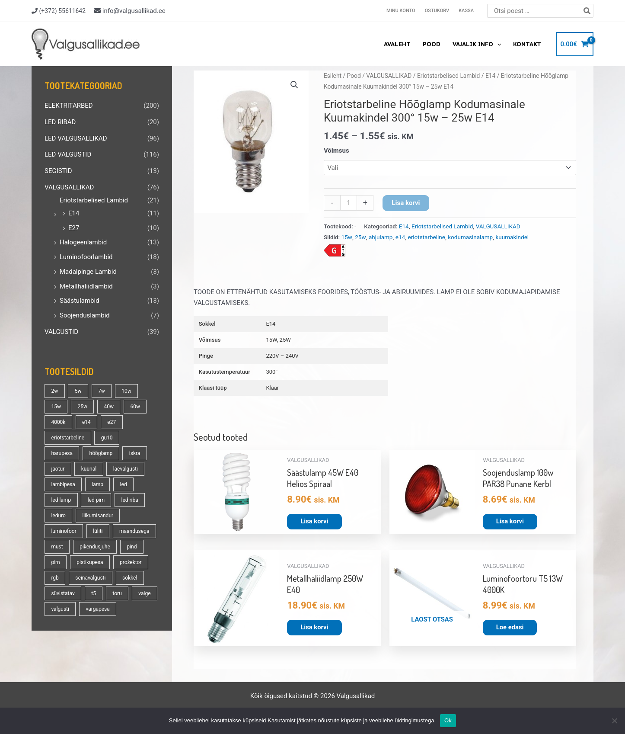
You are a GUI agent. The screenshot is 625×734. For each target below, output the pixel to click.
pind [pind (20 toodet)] (132, 547)
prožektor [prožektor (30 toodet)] (130, 562)
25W (285, 340)
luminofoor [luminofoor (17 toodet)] (63, 531)
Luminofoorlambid (86, 257)
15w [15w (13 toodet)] (56, 407)
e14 (400, 237)
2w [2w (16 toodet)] (54, 391)
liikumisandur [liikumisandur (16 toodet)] (97, 516)
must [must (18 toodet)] (57, 547)
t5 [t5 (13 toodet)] (93, 593)
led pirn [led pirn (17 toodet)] (96, 500)
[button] (294, 85)
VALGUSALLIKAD (69, 187)
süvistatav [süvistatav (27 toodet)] (62, 593)
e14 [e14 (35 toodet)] (86, 422)
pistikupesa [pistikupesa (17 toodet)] (90, 562)
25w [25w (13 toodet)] (82, 407)
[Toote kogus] (348, 203)
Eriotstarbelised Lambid (94, 200)
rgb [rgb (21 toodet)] (54, 578)
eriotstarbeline (426, 237)
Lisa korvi (406, 203)
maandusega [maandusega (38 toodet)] (134, 531)
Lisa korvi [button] (314, 521)
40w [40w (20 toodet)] (109, 407)
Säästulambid (79, 300)
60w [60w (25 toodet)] (135, 407)
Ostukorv (437, 10)
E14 (73, 213)
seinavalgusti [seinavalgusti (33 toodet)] (90, 578)
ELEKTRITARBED (69, 105)
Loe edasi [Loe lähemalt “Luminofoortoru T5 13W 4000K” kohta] (510, 627)
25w (360, 237)
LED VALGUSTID (68, 154)
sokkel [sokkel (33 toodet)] (129, 578)
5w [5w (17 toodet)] (78, 391)
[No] (614, 720)
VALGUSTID (61, 332)
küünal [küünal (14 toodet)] (88, 469)
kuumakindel (512, 237)
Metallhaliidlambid (86, 286)
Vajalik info (477, 44)
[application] (497, 44)
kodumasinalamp (470, 237)
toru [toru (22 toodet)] (116, 593)
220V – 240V (282, 356)
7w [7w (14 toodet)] (101, 391)
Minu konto (400, 10)
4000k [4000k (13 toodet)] (58, 422)
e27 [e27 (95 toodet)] (111, 422)
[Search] (587, 10)
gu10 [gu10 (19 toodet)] (107, 438)
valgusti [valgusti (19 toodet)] (60, 609)
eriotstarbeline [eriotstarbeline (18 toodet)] (67, 438)
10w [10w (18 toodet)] (126, 391)
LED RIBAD (60, 122)
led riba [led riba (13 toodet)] (129, 500)
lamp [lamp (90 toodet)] (97, 484)
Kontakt (527, 44)
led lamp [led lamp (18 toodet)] (61, 500)
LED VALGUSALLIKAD (76, 138)
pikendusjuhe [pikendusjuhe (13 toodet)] (95, 547)
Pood (431, 44)
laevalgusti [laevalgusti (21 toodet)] (125, 469)
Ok (448, 720)
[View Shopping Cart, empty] (574, 44)
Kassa (466, 10)
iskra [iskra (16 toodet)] (134, 453)
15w (346, 237)
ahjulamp (381, 237)
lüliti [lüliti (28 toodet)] (97, 531)
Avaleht (397, 44)
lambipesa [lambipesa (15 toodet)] (63, 484)
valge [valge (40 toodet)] (144, 593)
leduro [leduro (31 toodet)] (58, 516)
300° (271, 372)
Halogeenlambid (83, 242)
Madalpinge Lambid (88, 272)
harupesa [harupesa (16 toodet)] (62, 453)
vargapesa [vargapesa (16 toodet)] (97, 609)
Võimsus (336, 150)
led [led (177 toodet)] (123, 484)
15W (271, 340)
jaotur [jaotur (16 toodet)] (57, 469)
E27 (73, 228)
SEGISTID (58, 171)
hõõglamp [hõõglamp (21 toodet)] (101, 453)
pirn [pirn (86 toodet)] (55, 562)
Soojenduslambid (85, 315)
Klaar (272, 388)
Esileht (332, 75)
